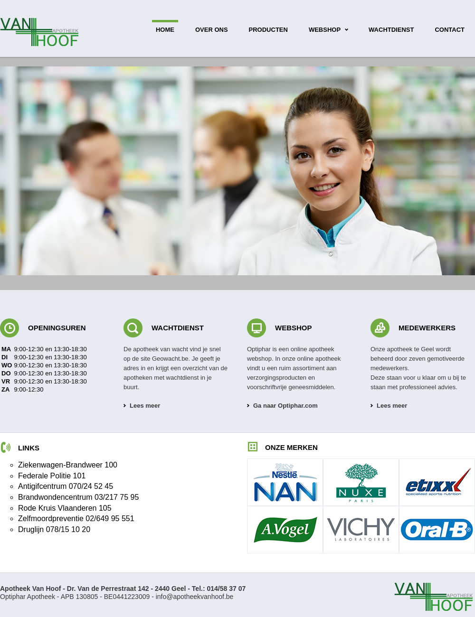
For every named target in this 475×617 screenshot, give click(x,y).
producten (268, 29)
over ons (211, 29)
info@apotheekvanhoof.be (195, 596)
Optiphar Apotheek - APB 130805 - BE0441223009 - (123, 592)
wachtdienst (391, 29)
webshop (325, 29)
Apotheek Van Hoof (40, 32)
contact (450, 29)
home (165, 29)
